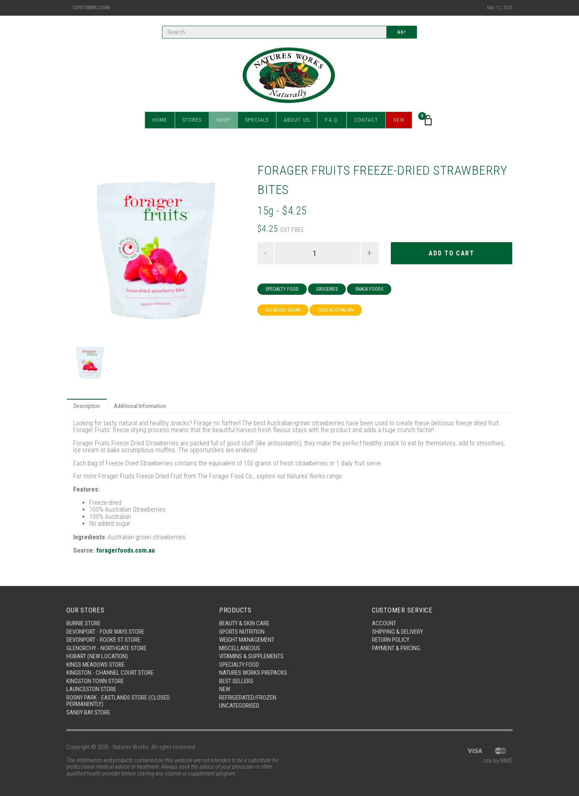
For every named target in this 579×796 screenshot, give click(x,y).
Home (159, 120)
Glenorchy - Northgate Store (106, 648)
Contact (366, 120)
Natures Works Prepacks (253, 672)
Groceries (327, 289)
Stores (192, 120)
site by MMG (498, 760)
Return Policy (390, 639)
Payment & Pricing (396, 648)
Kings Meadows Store (95, 664)
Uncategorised (239, 705)
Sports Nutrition (242, 631)
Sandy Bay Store (88, 712)
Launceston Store (91, 689)
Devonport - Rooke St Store (103, 639)
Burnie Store (83, 623)
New (398, 120)
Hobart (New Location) (97, 656)
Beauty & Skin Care (244, 623)
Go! (401, 32)
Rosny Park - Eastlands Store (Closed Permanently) (118, 701)
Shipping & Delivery (397, 631)
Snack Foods (369, 289)
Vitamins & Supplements (251, 656)
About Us (297, 120)
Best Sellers (236, 681)
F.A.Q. (332, 120)
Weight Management (246, 639)
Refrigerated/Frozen (247, 697)
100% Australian (336, 310)
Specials (257, 120)
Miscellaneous (239, 648)
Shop (223, 120)
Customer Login (91, 7)
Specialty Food (282, 289)
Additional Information (140, 406)
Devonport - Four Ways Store (105, 631)
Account (384, 623)
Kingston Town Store (95, 681)
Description (87, 406)
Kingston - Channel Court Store (110, 672)
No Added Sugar (282, 310)
